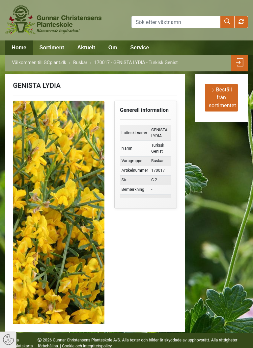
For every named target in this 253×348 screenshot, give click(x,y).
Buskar (80, 62)
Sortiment (52, 47)
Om (112, 47)
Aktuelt (86, 47)
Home (19, 47)
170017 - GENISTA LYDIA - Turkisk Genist (136, 62)
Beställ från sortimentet (222, 98)
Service (139, 47)
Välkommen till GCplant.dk (39, 62)
